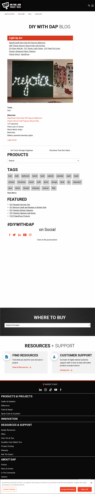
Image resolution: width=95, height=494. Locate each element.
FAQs (3, 434)
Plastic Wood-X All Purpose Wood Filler (23, 121)
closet (31, 182)
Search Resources (20, 367)
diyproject (77, 182)
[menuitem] (47, 404)
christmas (21, 182)
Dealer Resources (8, 430)
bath (17, 176)
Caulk (76, 176)
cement (11, 182)
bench (35, 176)
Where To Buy (49, 384)
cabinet (50, 176)
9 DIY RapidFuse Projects (20, 216)
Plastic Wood (14, 54)
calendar (60, 176)
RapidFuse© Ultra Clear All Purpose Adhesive (27, 43)
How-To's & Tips (7, 438)
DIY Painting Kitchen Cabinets (21, 210)
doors (17, 188)
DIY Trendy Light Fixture (33, 48)
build (42, 176)
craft (39, 182)
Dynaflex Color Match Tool (11, 442)
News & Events (7, 469)
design (54, 182)
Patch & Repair (7, 410)
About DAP (21, 14)
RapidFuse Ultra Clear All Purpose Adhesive (24, 118)
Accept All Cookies (68, 489)
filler (53, 188)
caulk (69, 176)
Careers (4, 477)
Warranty (4, 450)
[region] (47, 486)
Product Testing (7, 446)
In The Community (8, 473)
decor (46, 182)
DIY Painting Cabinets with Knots (23, 213)
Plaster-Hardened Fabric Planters (22, 51)
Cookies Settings (9, 489)
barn (10, 176)
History (4, 465)
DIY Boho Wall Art (16, 48)
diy (69, 182)
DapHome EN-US (10, 14)
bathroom (25, 176)
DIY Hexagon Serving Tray (20, 205)
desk (62, 182)
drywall (26, 188)
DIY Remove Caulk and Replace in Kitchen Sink (28, 207)
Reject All (84, 489)
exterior (46, 188)
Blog (29, 14)
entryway (35, 188)
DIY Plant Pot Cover (52, 48)
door (10, 188)
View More (11, 193)
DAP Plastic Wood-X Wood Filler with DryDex (27, 46)
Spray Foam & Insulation (10, 414)
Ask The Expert (7, 454)
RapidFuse (25, 54)
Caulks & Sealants (8, 401)
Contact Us (64, 370)
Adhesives (5, 406)
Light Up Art (38, 14)
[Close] (91, 482)
